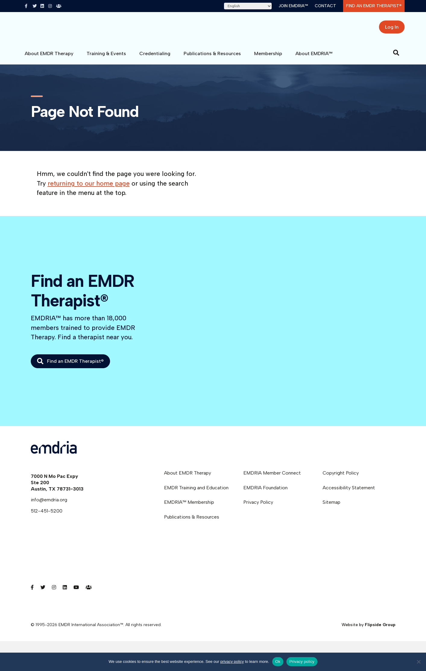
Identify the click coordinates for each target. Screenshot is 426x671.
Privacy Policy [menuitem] (258, 507)
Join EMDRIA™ (293, 5)
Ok (277, 661)
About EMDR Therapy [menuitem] (187, 477)
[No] (418, 662)
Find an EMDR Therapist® (374, 5)
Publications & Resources (212, 58)
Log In (392, 29)
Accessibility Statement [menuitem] (349, 492)
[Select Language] (248, 6)
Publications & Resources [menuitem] (191, 521)
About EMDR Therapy (49, 58)
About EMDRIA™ (314, 58)
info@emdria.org (49, 504)
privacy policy (232, 661)
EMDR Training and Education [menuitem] (196, 492)
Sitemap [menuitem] (331, 507)
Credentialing (154, 58)
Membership (268, 58)
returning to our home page (89, 188)
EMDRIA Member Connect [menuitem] (272, 477)
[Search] (396, 57)
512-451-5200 (46, 515)
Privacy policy (301, 661)
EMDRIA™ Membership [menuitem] (189, 507)
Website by (369, 629)
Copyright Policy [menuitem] (341, 477)
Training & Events (106, 58)
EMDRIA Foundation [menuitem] (265, 492)
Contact (325, 5)
